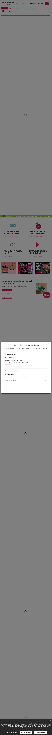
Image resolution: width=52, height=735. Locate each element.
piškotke (20, 724)
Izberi (8, 385)
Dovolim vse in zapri (40, 732)
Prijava (8, 365)
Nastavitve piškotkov (11, 732)
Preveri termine (42, 383)
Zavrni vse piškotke (26, 732)
